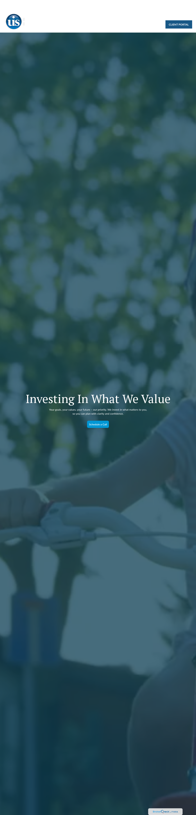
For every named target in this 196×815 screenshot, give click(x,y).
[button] (77, 7)
